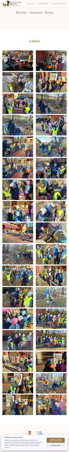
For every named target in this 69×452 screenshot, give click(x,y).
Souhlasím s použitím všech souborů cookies (56, 440)
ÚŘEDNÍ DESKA (43, 4)
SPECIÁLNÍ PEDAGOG (59, 4)
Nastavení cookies (55, 445)
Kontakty (31, 4)
